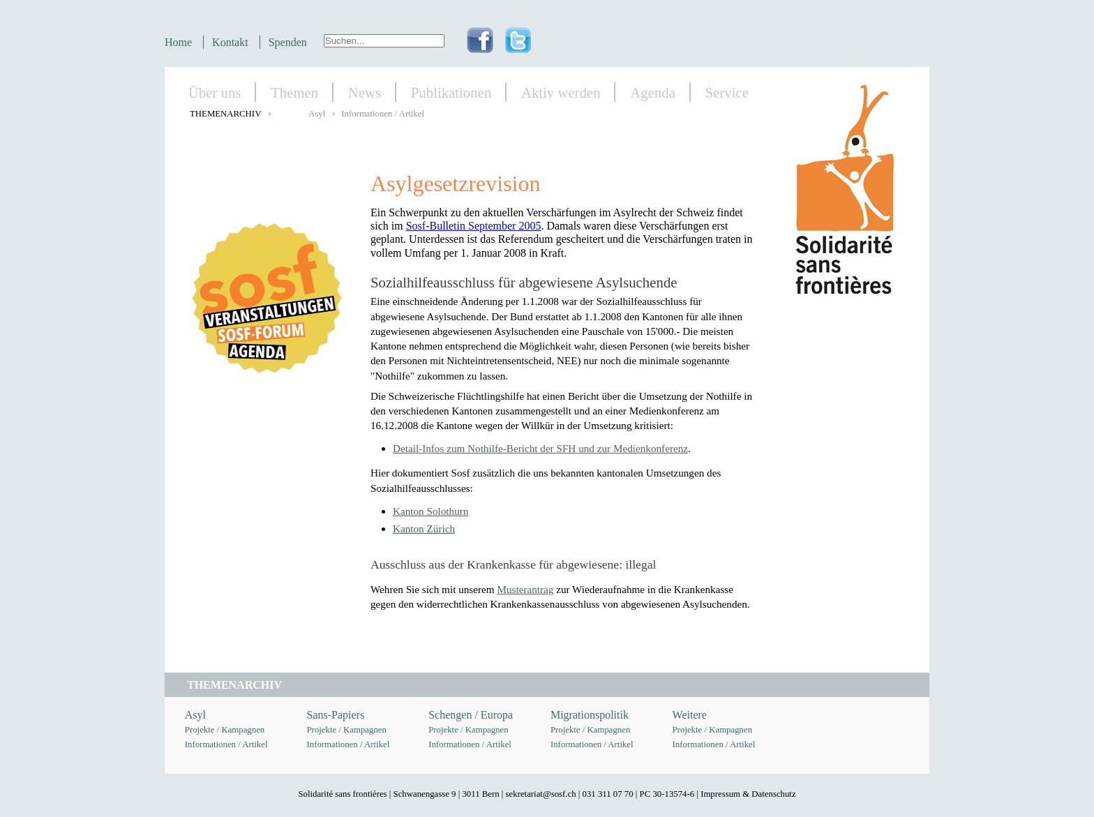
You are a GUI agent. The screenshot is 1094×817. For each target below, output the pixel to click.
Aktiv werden (561, 92)
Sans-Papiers (336, 715)
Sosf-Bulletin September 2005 (473, 226)
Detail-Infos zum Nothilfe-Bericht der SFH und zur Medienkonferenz (540, 448)
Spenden (288, 42)
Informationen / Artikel (382, 114)
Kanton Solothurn (430, 511)
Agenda (652, 92)
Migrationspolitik (589, 715)
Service (727, 92)
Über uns (214, 92)
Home (178, 42)
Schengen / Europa (470, 715)
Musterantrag (525, 589)
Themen (294, 92)
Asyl (316, 114)
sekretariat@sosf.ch (541, 794)
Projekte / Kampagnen (224, 730)
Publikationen (451, 92)
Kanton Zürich (424, 528)
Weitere (690, 715)
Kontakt (230, 42)
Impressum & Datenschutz (747, 794)
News (364, 92)
